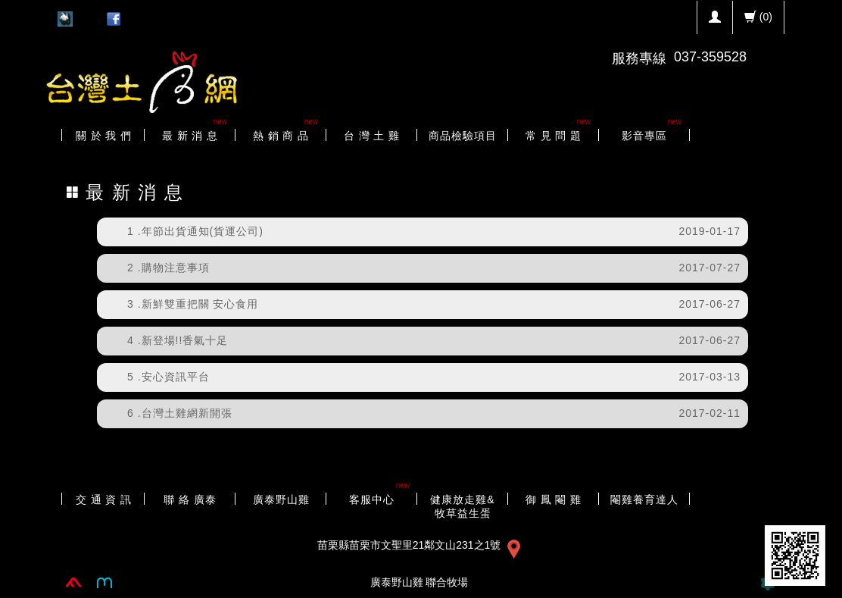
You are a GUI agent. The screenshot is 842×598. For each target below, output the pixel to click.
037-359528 (710, 56)
